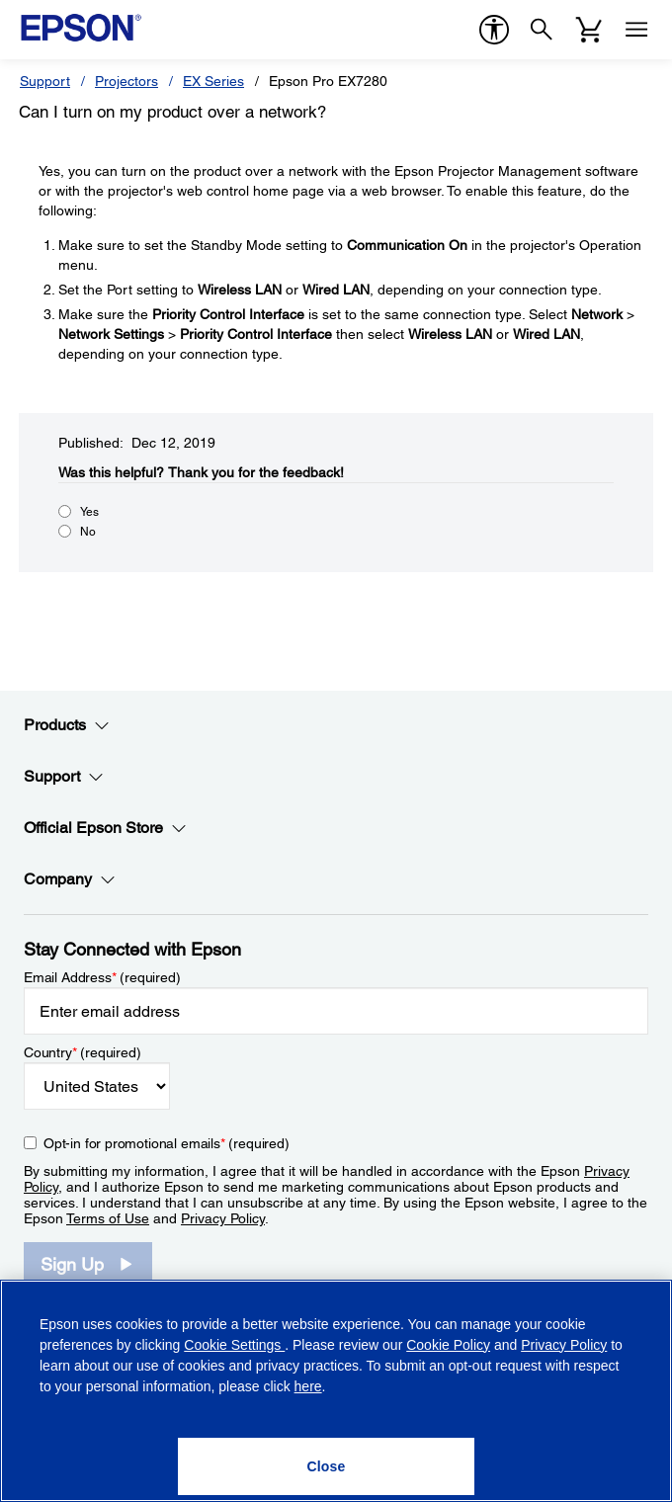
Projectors (126, 81)
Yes (89, 512)
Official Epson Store (105, 828)
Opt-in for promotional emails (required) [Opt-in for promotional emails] (166, 1143)
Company (70, 879)
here (308, 1386)
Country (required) (82, 1052)
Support (45, 81)
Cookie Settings (234, 1345)
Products (67, 725)
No (88, 532)
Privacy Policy (223, 1218)
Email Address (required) (102, 977)
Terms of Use (107, 1218)
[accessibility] (494, 29)
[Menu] (636, 29)
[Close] (326, 1466)
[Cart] (589, 29)
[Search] (541, 29)
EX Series (213, 81)
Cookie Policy (448, 1345)
